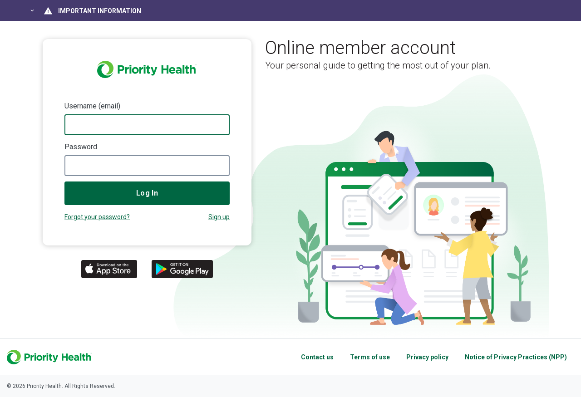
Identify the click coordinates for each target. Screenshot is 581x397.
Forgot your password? (97, 217)
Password (80, 146)
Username (80, 106)
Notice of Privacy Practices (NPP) (516, 357)
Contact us (317, 357)
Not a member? (219, 218)
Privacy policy (427, 357)
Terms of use (370, 357)
